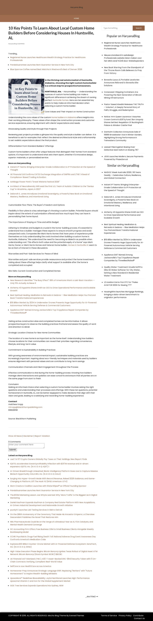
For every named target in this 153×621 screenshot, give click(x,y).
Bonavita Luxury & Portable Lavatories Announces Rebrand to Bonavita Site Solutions (121, 82)
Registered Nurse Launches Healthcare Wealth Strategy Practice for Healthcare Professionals (123, 45)
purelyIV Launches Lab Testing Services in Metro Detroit (36, 509)
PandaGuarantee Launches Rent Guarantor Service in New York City (42, 64)
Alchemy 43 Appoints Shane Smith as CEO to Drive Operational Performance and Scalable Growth (124, 215)
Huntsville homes (60, 100)
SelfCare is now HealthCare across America (30, 566)
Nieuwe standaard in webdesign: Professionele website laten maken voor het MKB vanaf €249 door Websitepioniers (124, 58)
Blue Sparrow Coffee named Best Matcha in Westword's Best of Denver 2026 (46, 69)
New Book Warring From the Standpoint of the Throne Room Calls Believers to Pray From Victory (124, 70)
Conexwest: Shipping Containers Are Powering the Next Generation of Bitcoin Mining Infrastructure (123, 95)
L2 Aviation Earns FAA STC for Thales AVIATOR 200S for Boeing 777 (121, 283)
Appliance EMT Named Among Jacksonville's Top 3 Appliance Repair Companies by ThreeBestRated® (121, 257)
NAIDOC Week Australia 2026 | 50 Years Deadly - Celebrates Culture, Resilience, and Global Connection (122, 175)
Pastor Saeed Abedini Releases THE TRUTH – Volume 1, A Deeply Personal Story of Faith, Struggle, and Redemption (124, 107)
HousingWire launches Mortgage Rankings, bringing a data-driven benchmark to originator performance (124, 294)
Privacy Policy (125, 615)
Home (76, 18)
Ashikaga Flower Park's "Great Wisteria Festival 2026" (35, 181)
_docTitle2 (90, 596)
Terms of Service (109, 615)
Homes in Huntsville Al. (78, 245)
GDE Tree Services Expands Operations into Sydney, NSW (36, 585)
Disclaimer (28, 436)
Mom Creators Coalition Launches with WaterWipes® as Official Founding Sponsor (48, 485)
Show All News (15, 436)
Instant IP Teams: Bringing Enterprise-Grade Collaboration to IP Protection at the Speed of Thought (122, 187)
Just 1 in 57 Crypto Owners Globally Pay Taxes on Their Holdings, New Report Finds (48, 459)
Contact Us (139, 618)
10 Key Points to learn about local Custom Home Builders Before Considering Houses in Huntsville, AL (49, 32)
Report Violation (42, 436)
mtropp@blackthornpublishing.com (25, 407)
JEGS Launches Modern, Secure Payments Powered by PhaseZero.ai (123, 158)
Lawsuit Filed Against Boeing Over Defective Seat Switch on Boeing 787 (121, 148)
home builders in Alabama (64, 117)
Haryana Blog (76, 7)
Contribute (138, 615)
